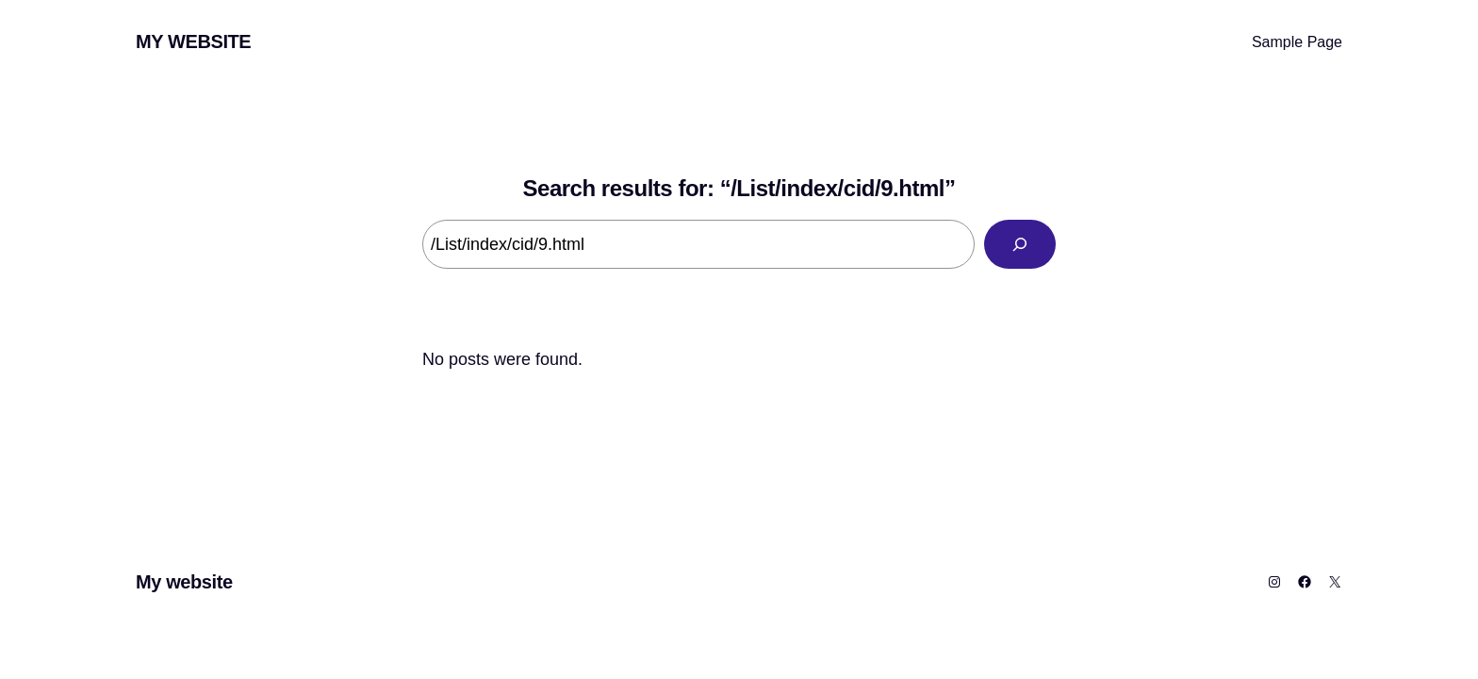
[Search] (1020, 244)
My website (193, 41)
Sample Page (1297, 42)
